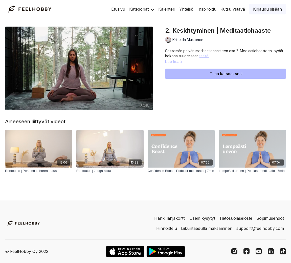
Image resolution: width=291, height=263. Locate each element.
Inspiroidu (206, 9)
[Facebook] (246, 251)
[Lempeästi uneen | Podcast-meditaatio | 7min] (252, 170)
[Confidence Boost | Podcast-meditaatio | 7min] (181, 170)
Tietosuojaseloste (235, 218)
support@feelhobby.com (260, 228)
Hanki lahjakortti (169, 218)
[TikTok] (283, 251)
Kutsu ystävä (232, 9)
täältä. (204, 56)
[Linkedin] (271, 251)
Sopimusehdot (270, 218)
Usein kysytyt (202, 218)
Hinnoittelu (166, 228)
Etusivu (118, 9)
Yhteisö (186, 9)
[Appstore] (125, 251)
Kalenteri (166, 9)
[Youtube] (259, 251)
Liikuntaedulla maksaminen (206, 228)
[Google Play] (165, 251)
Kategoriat (141, 9)
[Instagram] (234, 251)
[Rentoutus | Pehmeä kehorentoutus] (38, 170)
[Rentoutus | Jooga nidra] (110, 170)
